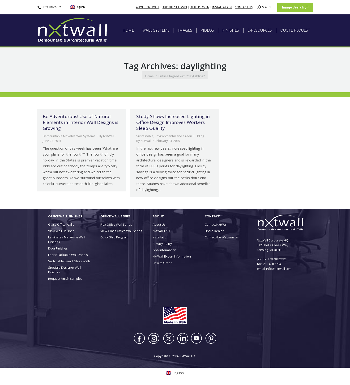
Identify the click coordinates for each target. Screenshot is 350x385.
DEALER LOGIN (199, 7)
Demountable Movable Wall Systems (69, 136)
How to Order (162, 263)
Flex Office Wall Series (116, 224)
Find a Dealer (214, 231)
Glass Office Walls (61, 224)
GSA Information (164, 250)
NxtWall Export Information (172, 256)
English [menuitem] (80, 7)
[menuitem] (77, 7)
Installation (160, 237)
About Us (159, 224)
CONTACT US (243, 7)
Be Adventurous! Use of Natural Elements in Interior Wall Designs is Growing (80, 122)
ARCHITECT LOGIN (174, 7)
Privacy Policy (162, 243)
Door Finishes (58, 248)
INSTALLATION (222, 7)
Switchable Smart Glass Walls (69, 261)
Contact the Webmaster (222, 237)
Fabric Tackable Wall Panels (68, 255)
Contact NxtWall (216, 224)
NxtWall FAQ (161, 231)
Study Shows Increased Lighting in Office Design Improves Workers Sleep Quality (173, 122)
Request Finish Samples (65, 278)
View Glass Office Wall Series (121, 231)
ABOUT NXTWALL (147, 7)
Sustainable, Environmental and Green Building (170, 136)
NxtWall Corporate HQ (272, 240)
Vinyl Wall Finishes (61, 231)
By (106, 136)
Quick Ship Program (114, 237)
